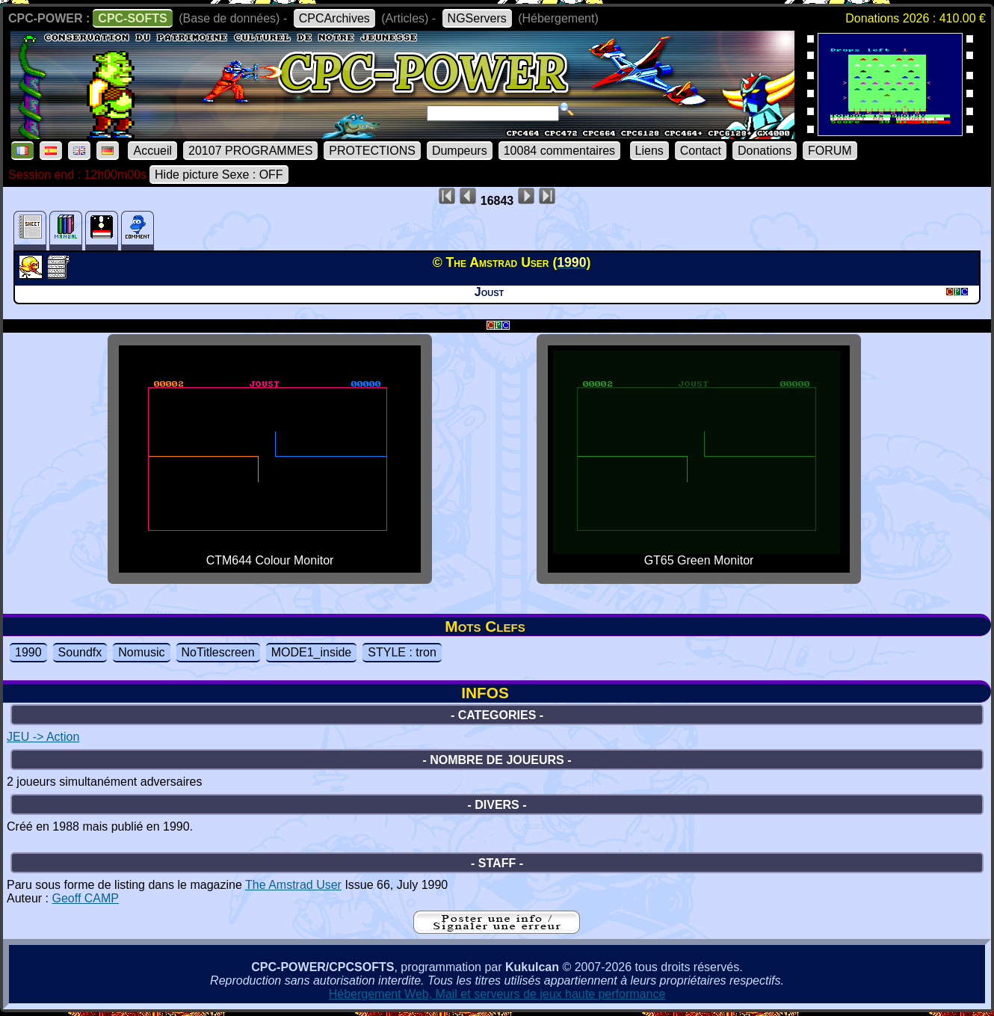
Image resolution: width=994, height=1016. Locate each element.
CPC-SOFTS (132, 18)
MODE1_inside (311, 652)
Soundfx (80, 652)
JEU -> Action (43, 736)
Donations (764, 150)
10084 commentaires (559, 150)
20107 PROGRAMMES (250, 150)
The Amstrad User (293, 884)
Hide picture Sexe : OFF (219, 174)
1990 (28, 652)
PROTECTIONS (372, 150)
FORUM (830, 150)
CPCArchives (334, 18)
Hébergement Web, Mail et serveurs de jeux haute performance (497, 994)
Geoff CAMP (85, 898)
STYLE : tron (402, 652)
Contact (700, 150)
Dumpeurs (459, 150)
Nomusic (141, 652)
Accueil (152, 150)
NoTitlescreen (218, 652)
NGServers (477, 18)
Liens (649, 150)
